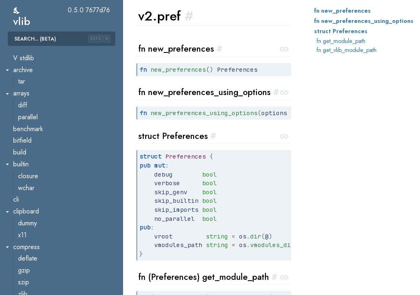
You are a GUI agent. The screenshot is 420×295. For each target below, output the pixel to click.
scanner (29, 158)
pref (24, 147)
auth (24, 229)
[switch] (17, 10)
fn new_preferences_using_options (363, 21)
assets (26, 217)
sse (22, 276)
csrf (23, 241)
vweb (20, 288)
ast (22, 88)
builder (27, 99)
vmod (25, 64)
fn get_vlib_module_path (347, 50)
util (21, 194)
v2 (16, 76)
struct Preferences (341, 31)
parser (27, 135)
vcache (28, 52)
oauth (25, 253)
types (25, 182)
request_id (32, 265)
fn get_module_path (341, 41)
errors (26, 111)
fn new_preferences (342, 11)
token (25, 170)
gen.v (26, 123)
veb (18, 206)
